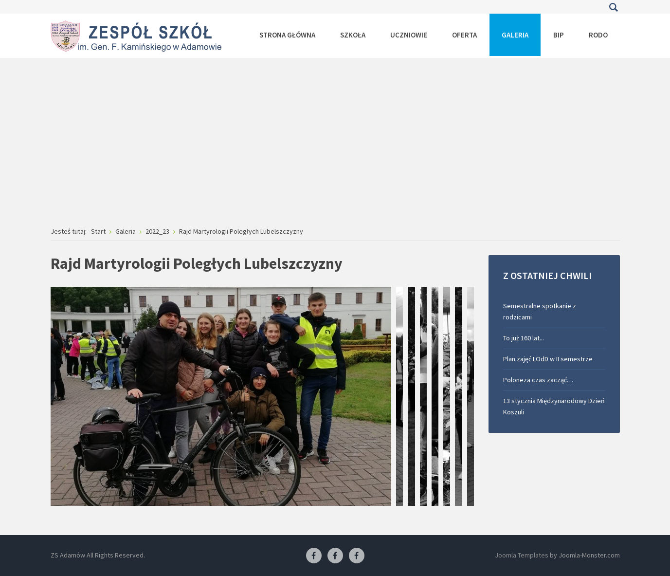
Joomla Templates (521, 555)
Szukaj (614, 7)
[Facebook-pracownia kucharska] (356, 556)
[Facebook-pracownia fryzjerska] (335, 556)
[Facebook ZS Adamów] (314, 556)
